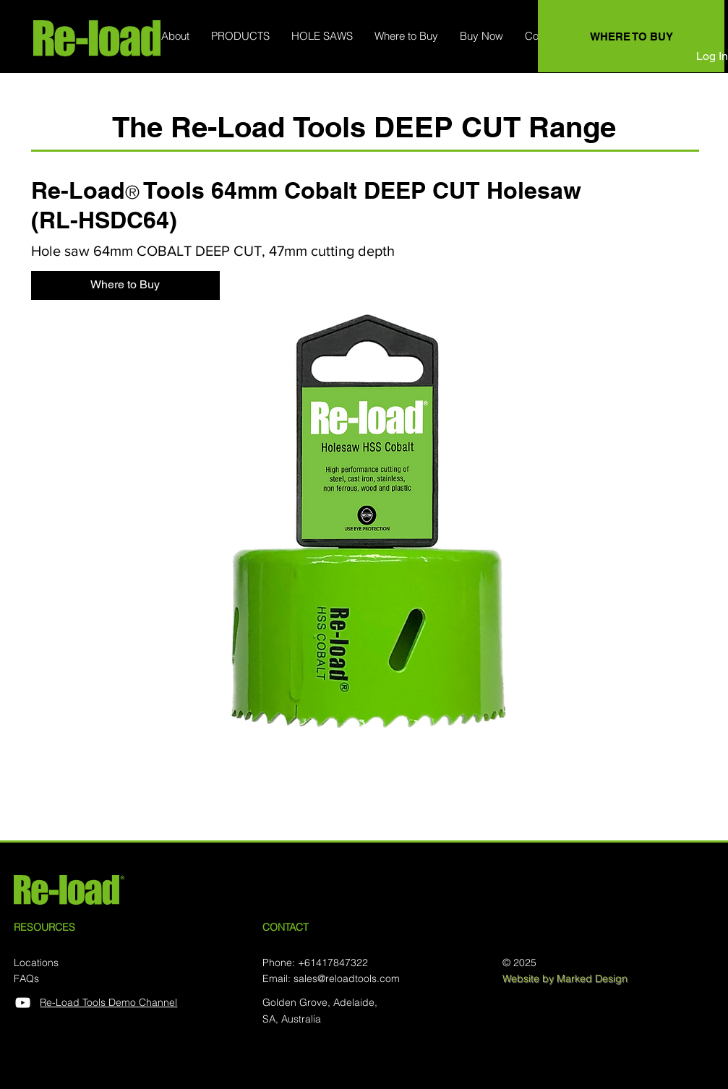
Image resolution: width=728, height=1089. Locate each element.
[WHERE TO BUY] (631, 36)
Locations (36, 962)
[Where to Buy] (125, 285)
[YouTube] (23, 1003)
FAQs (26, 978)
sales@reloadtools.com (347, 978)
